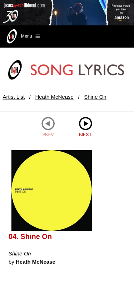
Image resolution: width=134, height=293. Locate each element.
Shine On (95, 97)
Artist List (14, 97)
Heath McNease (54, 97)
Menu (22, 36)
